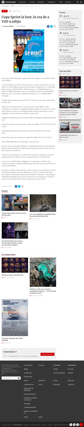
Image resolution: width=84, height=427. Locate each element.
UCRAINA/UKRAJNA (30, 407)
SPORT (61, 2)
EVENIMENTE (72, 365)
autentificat (14, 356)
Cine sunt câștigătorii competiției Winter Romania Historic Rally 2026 (43, 215)
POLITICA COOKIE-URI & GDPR (60, 424)
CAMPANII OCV (28, 384)
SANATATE (68, 2)
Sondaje (49, 424)
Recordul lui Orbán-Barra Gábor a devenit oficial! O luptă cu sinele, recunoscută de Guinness (12, 243)
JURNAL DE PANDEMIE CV (30, 412)
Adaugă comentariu (47, 353)
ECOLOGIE (56, 384)
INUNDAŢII (27, 403)
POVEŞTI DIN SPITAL (30, 394)
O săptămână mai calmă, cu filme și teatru (68, 136)
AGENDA (70, 373)
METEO (26, 369)
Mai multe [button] (21, 10)
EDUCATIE (27, 6)
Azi (60, 73)
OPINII (26, 416)
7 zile (63, 73)
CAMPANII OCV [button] (38, 6)
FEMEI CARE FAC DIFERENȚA (29, 389)
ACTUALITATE (63, 86)
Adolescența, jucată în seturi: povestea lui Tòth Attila (14, 214)
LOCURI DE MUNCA (59, 373)
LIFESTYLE (71, 384)
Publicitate (27, 424)
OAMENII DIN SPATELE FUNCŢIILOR (30, 398)
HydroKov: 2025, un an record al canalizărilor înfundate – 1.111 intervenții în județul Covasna (43, 291)
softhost (19, 424)
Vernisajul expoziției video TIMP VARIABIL (12, 339)
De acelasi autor (9, 254)
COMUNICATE (28, 376)
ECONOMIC (56, 365)
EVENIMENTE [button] (52, 2)
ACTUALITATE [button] (22, 2)
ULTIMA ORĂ (28, 373)
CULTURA (71, 369)
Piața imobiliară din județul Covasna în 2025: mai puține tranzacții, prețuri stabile (68, 112)
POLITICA (32, 2)
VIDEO (40, 416)
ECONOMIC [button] (41, 2)
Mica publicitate (35, 424)
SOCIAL (20, 6)
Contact (43, 424)
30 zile (68, 73)
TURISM (55, 369)
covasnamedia (9, 2)
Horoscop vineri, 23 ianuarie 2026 (12, 275)
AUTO (40, 384)
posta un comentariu (31, 356)
